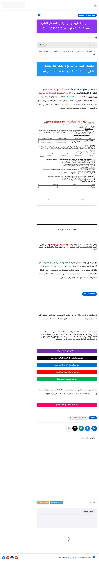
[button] (87, 428)
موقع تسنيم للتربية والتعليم (69, 558)
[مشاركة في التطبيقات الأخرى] (68, 428)
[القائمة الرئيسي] (95, 4)
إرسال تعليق (88, 511)
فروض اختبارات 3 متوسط (87, 15)
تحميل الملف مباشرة (67, 230)
